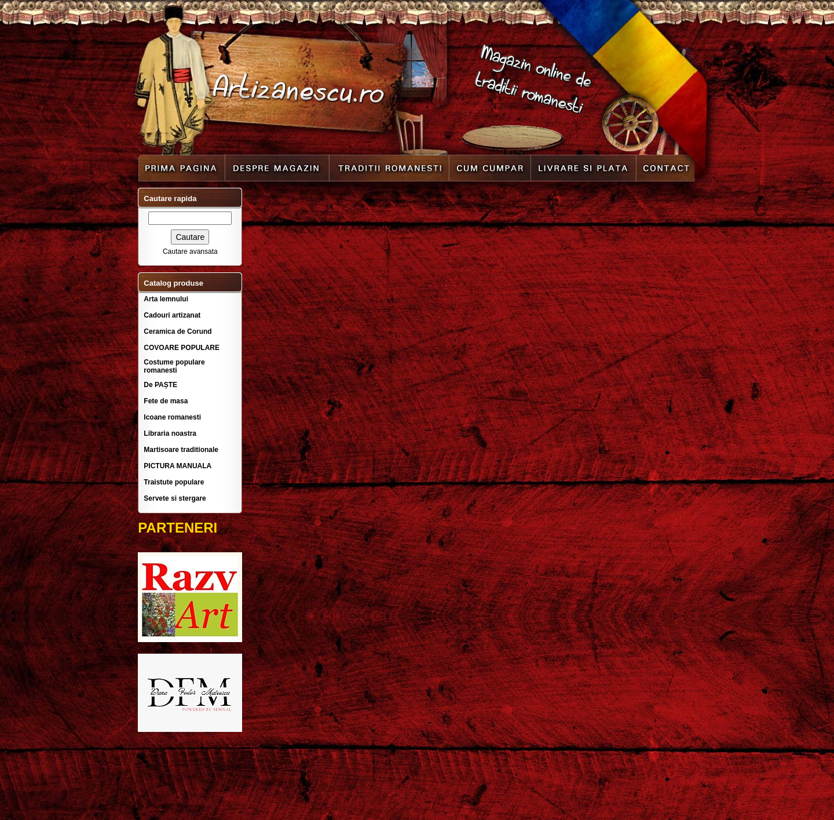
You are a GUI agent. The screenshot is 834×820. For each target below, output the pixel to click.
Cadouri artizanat (172, 315)
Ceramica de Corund (177, 331)
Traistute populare (174, 482)
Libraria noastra (170, 433)
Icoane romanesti (172, 417)
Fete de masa (166, 401)
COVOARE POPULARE (182, 348)
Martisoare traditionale (181, 450)
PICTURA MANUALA (177, 466)
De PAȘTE (160, 385)
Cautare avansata (190, 251)
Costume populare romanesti (174, 366)
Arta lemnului (166, 299)
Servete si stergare (175, 498)
